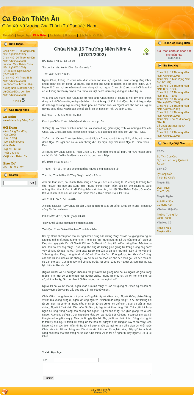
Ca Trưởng (10, 138)
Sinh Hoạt (70, 35)
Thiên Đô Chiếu (166, 177)
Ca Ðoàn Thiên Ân (31, 19)
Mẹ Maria (9, 145)
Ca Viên (98, 35)
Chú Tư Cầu (164, 191)
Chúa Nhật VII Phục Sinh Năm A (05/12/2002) (17, 79)
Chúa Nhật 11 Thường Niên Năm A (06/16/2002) (19, 52)
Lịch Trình (85, 35)
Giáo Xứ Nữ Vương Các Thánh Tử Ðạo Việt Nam (49, 25)
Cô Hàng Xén (164, 204)
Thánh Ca (9, 35)
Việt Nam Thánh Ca (15, 156)
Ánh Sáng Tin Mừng (15, 131)
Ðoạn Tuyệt (163, 187)
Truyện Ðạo (24, 35)
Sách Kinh (56, 35)
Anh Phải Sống (165, 201)
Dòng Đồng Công (14, 141)
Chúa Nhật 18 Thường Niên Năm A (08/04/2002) (173, 101)
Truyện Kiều (164, 227)
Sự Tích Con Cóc (167, 156)
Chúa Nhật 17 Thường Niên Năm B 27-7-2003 (173, 94)
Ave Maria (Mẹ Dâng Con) (19, 120)
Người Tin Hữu (12, 149)
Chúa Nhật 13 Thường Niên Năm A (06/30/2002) (173, 74)
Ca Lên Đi (10, 134)
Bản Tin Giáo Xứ (13, 167)
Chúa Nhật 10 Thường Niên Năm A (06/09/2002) (19, 59)
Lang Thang (164, 217)
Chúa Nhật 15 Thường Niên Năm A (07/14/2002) (173, 107)
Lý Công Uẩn (164, 174)
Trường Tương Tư (167, 214)
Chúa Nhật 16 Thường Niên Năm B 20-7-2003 (173, 87)
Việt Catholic (11, 152)
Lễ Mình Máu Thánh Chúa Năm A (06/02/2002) (18, 66)
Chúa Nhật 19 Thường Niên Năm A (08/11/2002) (173, 134)
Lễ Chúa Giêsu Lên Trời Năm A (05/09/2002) (16, 93)
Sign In (187, 35)
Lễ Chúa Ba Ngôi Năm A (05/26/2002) (17, 72)
